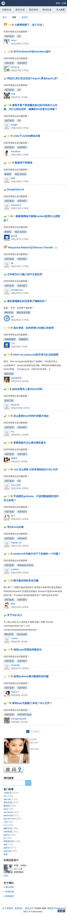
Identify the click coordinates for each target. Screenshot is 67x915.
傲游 (13, 178)
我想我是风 (16, 378)
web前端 (11, 831)
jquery (10, 835)
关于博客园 (7, 908)
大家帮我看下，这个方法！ (29, 24)
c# (8, 796)
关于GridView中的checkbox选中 (32, 51)
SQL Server (20, 174)
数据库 (8, 174)
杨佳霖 (14, 236)
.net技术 (11, 793)
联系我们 (19, 908)
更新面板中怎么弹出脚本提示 (29, 442)
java (9, 809)
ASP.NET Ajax (24, 714)
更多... (7, 854)
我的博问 (33, 9)
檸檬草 (14, 458)
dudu (6, 875)
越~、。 (15, 263)
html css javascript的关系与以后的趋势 (35, 354)
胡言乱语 (15, 67)
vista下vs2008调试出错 (26, 135)
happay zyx (16, 542)
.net (8, 822)
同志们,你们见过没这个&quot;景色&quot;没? (32, 78)
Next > (36, 731)
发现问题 (9, 891)
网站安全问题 (23, 312)
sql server (11, 812)
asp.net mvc (12, 818)
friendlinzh (16, 151)
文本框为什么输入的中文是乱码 (24, 274)
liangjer (14, 124)
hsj (12, 431)
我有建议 (9, 896)
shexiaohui (16, 205)
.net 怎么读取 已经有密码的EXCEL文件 (35, 469)
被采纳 (25, 17)
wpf (8, 844)
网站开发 (9, 312)
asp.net (11, 799)
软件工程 (9, 400)
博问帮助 (9, 887)
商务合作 (29, 908)
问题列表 (6, 9)
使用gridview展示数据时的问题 (31, 676)
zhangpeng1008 (18, 718)
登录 (58, 3)
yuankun (15, 569)
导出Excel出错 (15, 527)
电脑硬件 (23, 339)
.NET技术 (9, 36)
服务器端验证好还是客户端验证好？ (27, 301)
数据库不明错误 (23, 162)
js (7, 838)
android (10, 851)
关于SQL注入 (14, 615)
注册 (64, 3)
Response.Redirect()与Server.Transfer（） (33, 247)
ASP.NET (22, 63)
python (10, 848)
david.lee (15, 404)
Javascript (22, 634)
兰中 (13, 343)
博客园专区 (12, 841)
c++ (8, 825)
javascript (11, 815)
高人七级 (18, 869)
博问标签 (47, 9)
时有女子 (15, 692)
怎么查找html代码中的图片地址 (31, 415)
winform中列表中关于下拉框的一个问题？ (37, 553)
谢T (12, 316)
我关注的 (20, 9)
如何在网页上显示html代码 (27, 389)
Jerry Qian (16, 485)
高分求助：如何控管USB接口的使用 (33, 327)
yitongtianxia (17, 290)
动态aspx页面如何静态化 (27, 649)
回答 (14, 17)
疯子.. (13, 516)
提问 (5, 17)
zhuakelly (15, 665)
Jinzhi (13, 40)
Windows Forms (25, 565)
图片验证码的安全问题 (25, 580)
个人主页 (60, 9)
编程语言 (11, 828)
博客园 (50, 908)
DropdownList (15, 189)
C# (19, 36)
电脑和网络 (10, 339)
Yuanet (14, 638)
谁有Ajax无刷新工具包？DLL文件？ (32, 703)
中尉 (13, 94)
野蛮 (13, 604)
